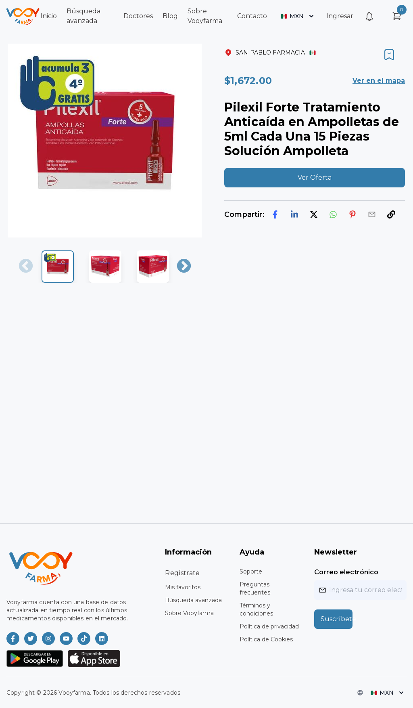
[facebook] (275, 214)
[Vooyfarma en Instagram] (48, 638)
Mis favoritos (182, 587)
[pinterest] (352, 214)
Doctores (138, 16)
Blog (170, 16)
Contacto (252, 16)
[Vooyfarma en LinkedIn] (101, 638)
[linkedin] (294, 214)
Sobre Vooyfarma (189, 613)
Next (184, 266)
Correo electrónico (346, 572)
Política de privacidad (269, 626)
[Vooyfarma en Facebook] (12, 638)
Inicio (48, 16)
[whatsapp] (333, 214)
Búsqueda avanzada (193, 600)
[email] (372, 214)
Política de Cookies (266, 639)
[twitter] (314, 214)
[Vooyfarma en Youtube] (66, 638)
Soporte (251, 571)
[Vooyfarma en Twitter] (30, 638)
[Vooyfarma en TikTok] (83, 638)
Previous (26, 266)
